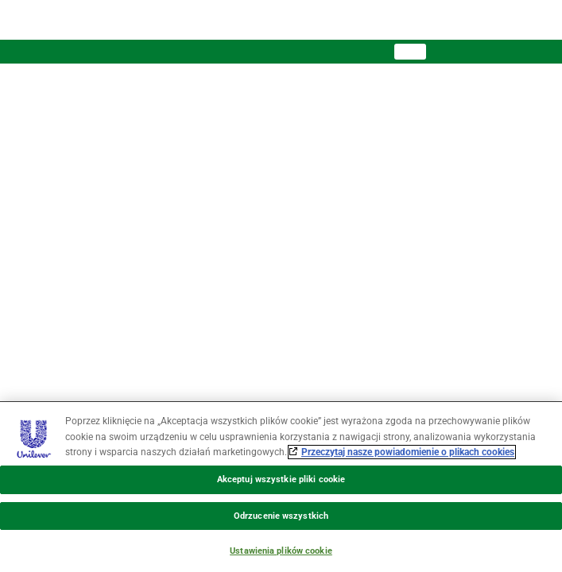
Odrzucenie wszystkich (281, 516)
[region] (281, 486)
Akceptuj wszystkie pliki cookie (281, 479)
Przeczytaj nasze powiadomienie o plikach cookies (407, 452)
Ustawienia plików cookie (281, 551)
